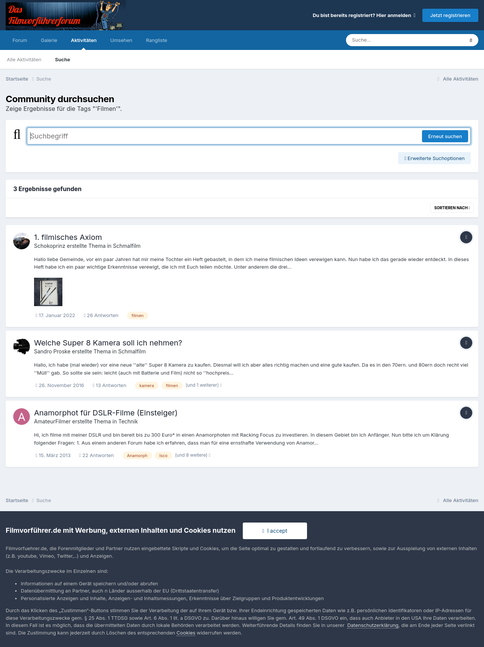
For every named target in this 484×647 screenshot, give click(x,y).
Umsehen (121, 40)
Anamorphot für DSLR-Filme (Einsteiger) (106, 412)
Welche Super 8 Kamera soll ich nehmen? (108, 342)
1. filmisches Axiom (68, 237)
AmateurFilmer (52, 421)
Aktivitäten (83, 43)
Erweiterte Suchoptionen (434, 158)
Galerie (49, 40)
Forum (19, 40)
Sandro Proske (52, 351)
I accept (274, 530)
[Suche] (389, 40)
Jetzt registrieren (450, 15)
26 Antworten (101, 315)
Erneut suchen (445, 136)
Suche (62, 59)
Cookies (186, 633)
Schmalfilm (127, 246)
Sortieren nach (452, 207)
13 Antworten (109, 385)
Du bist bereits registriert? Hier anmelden (364, 15)
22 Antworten (96, 455)
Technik (128, 421)
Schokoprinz (49, 246)
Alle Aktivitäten (24, 59)
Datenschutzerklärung (372, 625)
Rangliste (156, 40)
